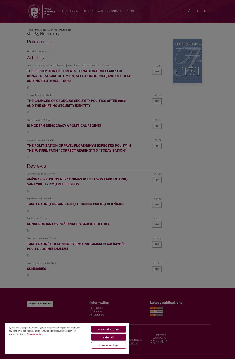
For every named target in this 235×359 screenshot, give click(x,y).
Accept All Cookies (108, 329)
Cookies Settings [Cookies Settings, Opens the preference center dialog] (108, 345)
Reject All (108, 337)
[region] (67, 338)
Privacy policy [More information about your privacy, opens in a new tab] (34, 334)
